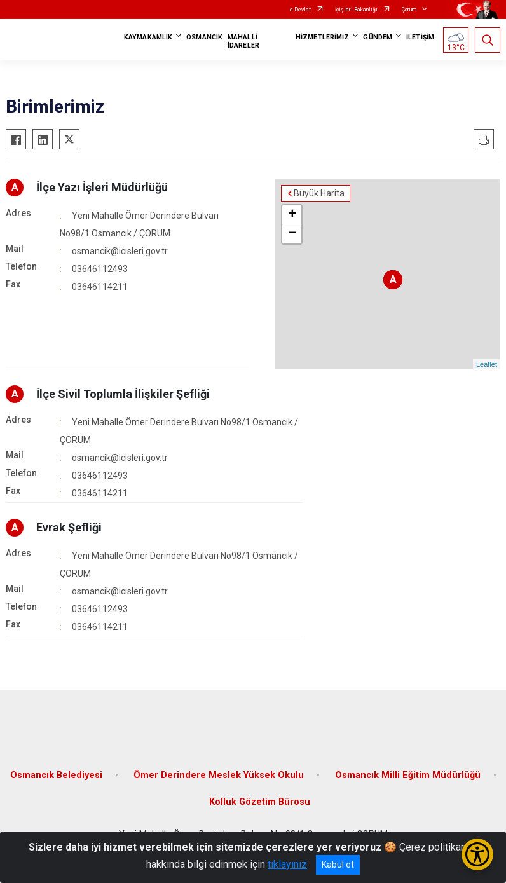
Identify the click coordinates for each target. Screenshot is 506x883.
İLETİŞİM (420, 37)
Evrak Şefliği (69, 527)
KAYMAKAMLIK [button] (148, 37)
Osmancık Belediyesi (56, 775)
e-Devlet (300, 9)
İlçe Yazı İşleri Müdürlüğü (102, 187)
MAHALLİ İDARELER (243, 41)
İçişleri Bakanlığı (356, 9)
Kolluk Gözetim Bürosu (259, 802)
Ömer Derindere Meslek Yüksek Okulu (218, 775)
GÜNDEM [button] (377, 37)
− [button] (292, 233)
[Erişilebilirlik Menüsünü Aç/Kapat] (477, 854)
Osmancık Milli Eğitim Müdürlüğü (408, 775)
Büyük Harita (319, 193)
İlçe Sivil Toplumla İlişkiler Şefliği (123, 393)
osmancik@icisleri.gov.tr (120, 251)
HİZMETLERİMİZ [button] (322, 37)
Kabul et (338, 864)
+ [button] (292, 214)
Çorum (409, 9)
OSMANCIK (204, 37)
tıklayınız (287, 864)
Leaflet (486, 364)
